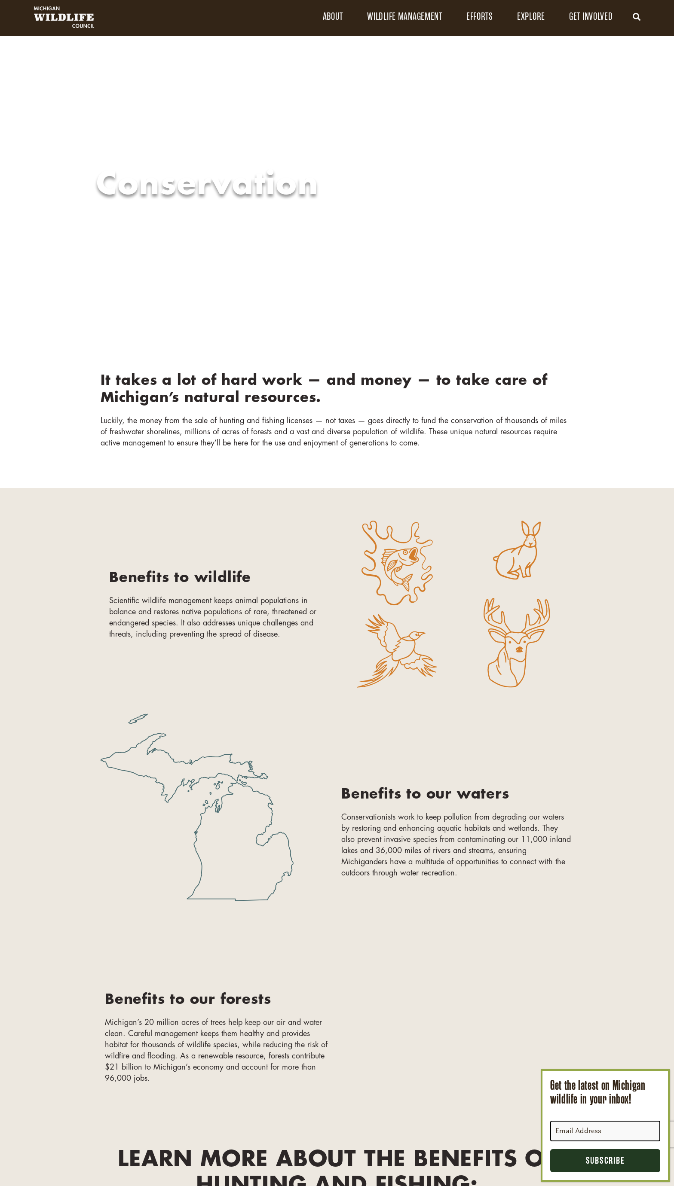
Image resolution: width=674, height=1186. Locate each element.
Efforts (479, 16)
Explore (531, 16)
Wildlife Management (404, 16)
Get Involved (591, 16)
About (333, 16)
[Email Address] (605, 1131)
